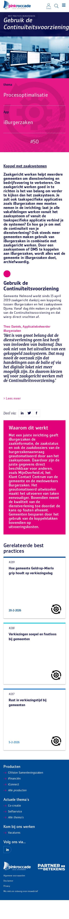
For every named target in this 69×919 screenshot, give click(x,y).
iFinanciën (12, 778)
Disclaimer (8, 881)
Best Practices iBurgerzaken (20, 16)
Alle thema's (13, 817)
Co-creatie (12, 805)
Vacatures (11, 833)
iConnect (11, 784)
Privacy (6, 886)
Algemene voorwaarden (14, 876)
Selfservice (12, 811)
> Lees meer (12, 398)
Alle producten (15, 790)
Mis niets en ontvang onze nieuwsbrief (20, 891)
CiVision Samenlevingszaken (23, 773)
